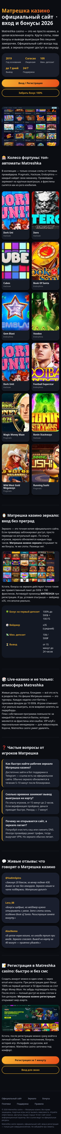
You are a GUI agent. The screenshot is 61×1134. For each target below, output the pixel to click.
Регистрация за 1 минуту (30, 1060)
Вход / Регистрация (30, 83)
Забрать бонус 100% (30, 93)
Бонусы (46, 1098)
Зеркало (32, 1098)
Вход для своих (30, 1070)
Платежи (6, 1103)
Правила (39, 1103)
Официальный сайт (12, 1098)
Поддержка (22, 1103)
